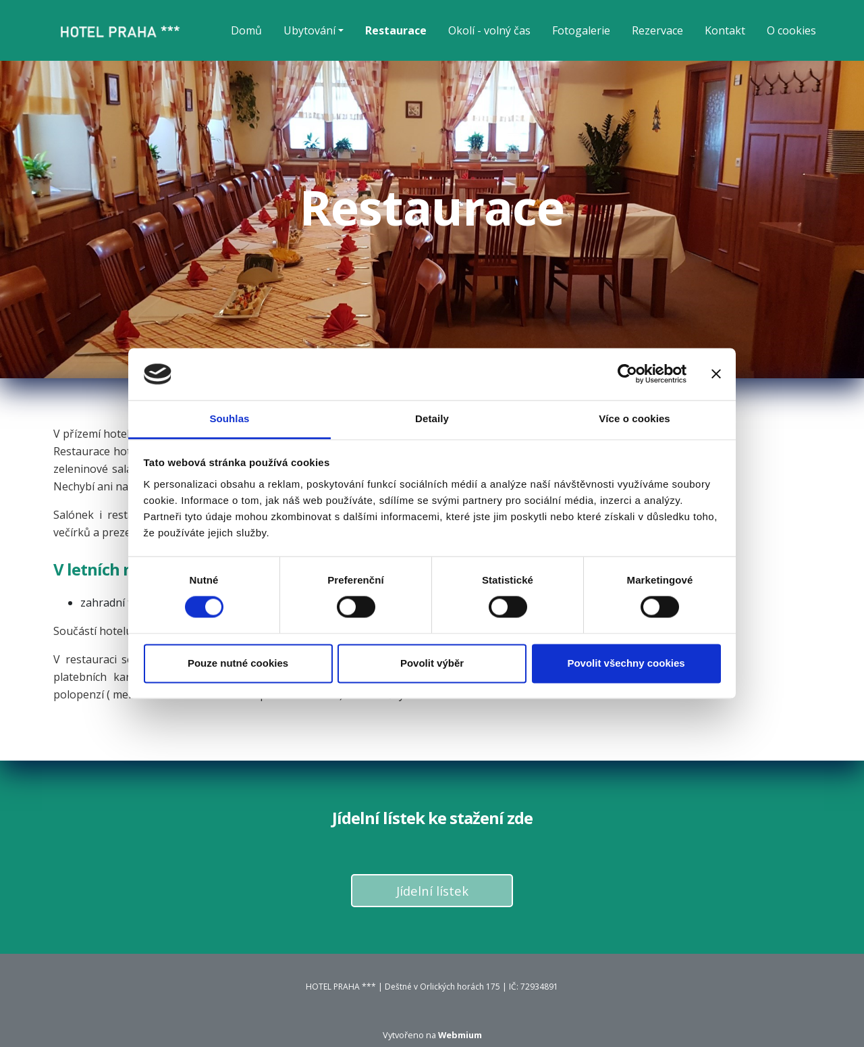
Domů (246, 30)
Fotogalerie (581, 30)
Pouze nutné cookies (238, 663)
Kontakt (725, 30)
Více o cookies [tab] (634, 418)
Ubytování (309, 30)
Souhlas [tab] (229, 418)
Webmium (460, 1035)
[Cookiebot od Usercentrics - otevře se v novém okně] (627, 374)
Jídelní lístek (432, 890)
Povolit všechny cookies (625, 663)
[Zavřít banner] (716, 374)
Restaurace (396, 30)
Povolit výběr (432, 663)
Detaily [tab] (432, 418)
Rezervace (657, 30)
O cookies (791, 30)
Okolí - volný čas (489, 30)
